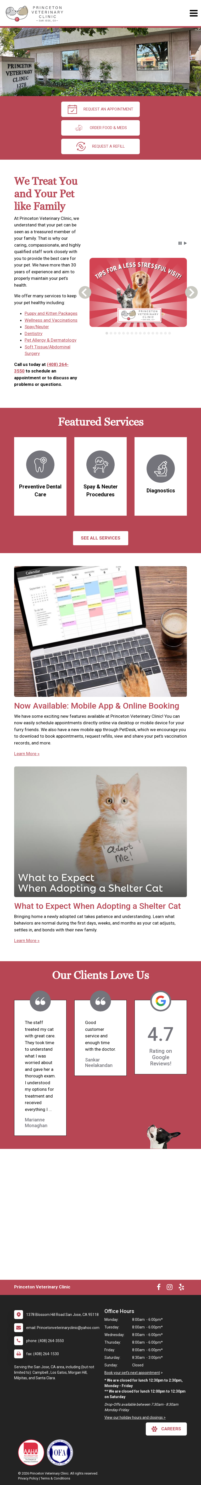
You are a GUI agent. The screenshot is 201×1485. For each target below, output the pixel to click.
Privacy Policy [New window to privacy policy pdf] (28, 1478)
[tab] (106, 333)
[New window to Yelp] (181, 1288)
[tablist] (138, 333)
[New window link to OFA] (61, 1452)
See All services (100, 538)
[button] (180, 243)
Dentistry (33, 333)
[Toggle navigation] (193, 13)
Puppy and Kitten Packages (51, 313)
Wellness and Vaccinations (51, 320)
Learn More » (27, 753)
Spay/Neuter (37, 326)
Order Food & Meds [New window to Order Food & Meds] (100, 127)
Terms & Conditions (55, 1478)
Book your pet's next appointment (132, 1373)
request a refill (100, 146)
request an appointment (100, 109)
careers (166, 1429)
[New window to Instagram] (169, 1288)
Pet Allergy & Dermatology (50, 340)
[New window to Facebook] (158, 1288)
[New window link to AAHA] (32, 1452)
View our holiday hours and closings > (135, 1417)
